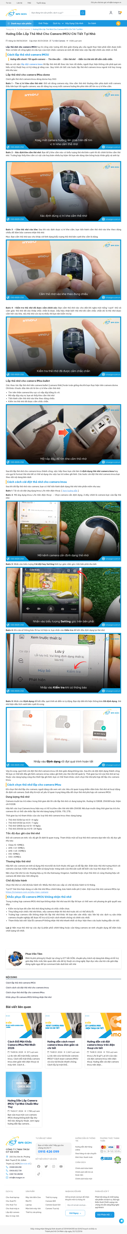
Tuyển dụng (40, 3)
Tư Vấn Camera (23, 29)
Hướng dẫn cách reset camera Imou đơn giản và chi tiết (62, 1044)
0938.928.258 (15, 1166)
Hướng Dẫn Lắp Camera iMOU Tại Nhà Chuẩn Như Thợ (23, 1103)
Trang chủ (10, 29)
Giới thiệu (43, 23)
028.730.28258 (16, 1173)
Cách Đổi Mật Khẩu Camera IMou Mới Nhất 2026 (21, 1044)
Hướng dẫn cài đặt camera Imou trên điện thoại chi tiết (101, 1044)
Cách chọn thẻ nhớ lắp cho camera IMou (25, 992)
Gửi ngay (75, 1212)
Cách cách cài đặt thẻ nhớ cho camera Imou (27, 987)
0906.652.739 (15, 1170)
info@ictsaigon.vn (17, 1177)
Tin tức (8, 3)
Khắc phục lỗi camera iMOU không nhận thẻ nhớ (28, 997)
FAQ (29, 3)
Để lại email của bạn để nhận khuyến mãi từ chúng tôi (77, 1197)
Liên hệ (19, 3)
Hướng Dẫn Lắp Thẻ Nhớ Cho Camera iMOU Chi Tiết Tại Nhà (57, 29)
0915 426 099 (48, 1150)
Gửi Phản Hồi (104, 1213)
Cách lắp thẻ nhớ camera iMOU (21, 983)
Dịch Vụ (56, 23)
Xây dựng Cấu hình (74, 23)
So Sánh (92, 23)
